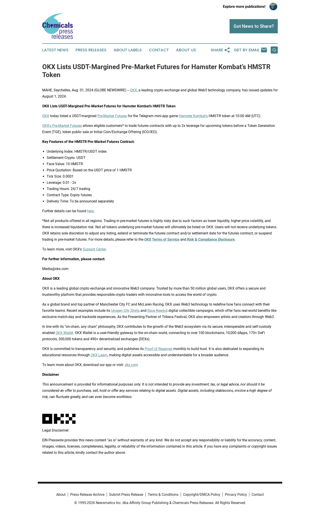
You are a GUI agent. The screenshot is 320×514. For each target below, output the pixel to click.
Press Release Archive (87, 494)
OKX (133, 90)
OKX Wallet (64, 333)
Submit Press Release (126, 494)
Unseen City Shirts (125, 310)
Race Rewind (157, 310)
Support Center (94, 249)
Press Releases (91, 50)
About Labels (128, 50)
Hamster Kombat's (193, 116)
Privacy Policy (236, 494)
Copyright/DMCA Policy (201, 494)
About (61, 494)
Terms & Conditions (163, 494)
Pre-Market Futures (112, 116)
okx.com (131, 365)
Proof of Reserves (158, 349)
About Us (186, 50)
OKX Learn (99, 355)
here (90, 211)
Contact (159, 50)
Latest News (55, 50)
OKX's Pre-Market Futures (62, 126)
